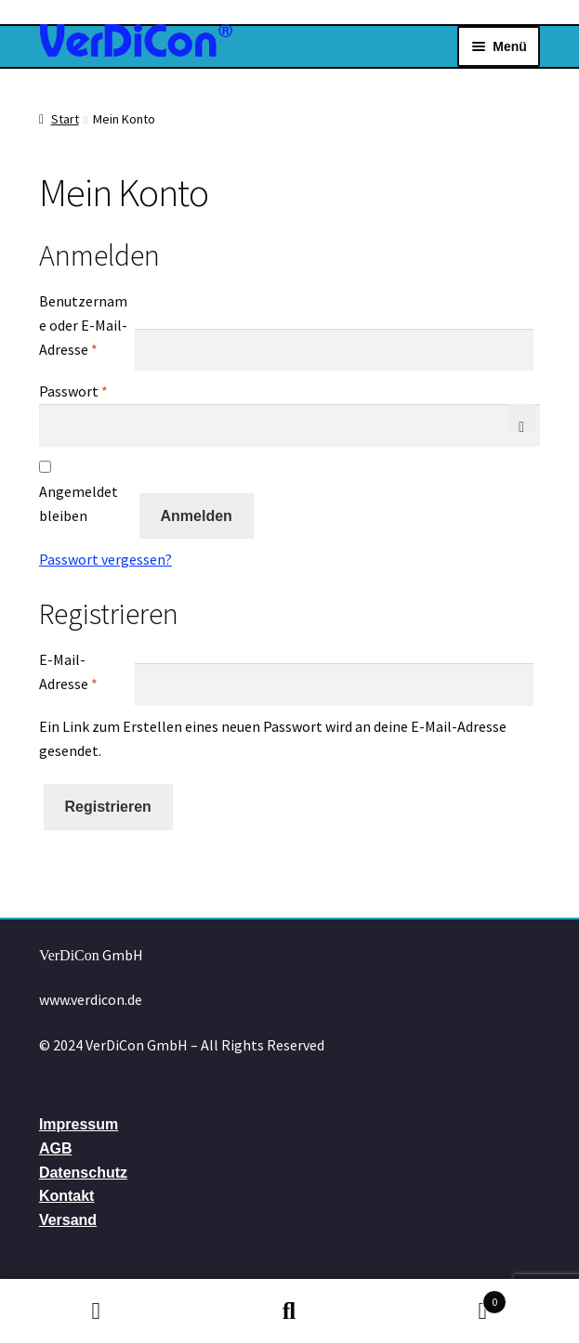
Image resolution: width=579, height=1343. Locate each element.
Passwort (85, 390)
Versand (68, 1220)
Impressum (78, 1124)
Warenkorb (446, 1298)
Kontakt (67, 1196)
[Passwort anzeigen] (521, 418)
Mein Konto (96, 1311)
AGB (55, 1148)
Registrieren (108, 807)
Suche (290, 1311)
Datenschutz (83, 1172)
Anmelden (196, 516)
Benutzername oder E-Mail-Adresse (85, 325)
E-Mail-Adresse (85, 671)
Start (65, 119)
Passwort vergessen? (105, 559)
